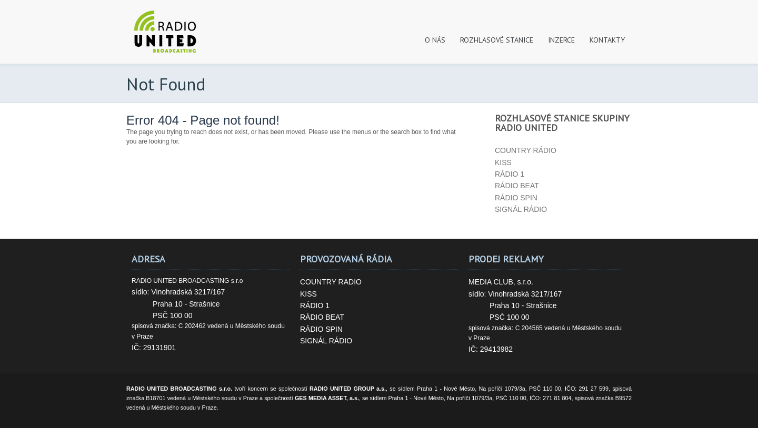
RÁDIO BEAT (322, 317)
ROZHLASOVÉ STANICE (496, 40)
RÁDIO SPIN (321, 329)
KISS (308, 294)
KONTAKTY (607, 40)
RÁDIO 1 (315, 305)
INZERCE (561, 40)
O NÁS (435, 40)
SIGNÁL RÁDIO (326, 341)
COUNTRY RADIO (331, 282)
